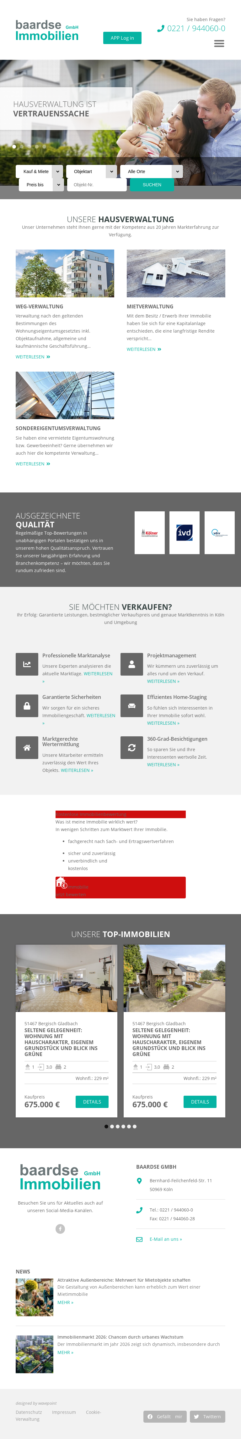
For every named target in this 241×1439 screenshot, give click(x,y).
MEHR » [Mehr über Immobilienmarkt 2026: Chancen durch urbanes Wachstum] (65, 1352)
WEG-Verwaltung (39, 306)
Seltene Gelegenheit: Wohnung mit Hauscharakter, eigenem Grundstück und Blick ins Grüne (61, 1042)
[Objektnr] (97, 184)
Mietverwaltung (150, 306)
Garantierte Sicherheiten (71, 697)
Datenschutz (29, 1412)
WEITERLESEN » (77, 770)
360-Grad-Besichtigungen (177, 738)
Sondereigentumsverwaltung (58, 428)
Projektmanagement (171, 655)
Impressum (64, 1412)
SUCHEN (152, 184)
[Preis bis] (41, 184)
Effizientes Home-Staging (177, 697)
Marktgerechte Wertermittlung (60, 741)
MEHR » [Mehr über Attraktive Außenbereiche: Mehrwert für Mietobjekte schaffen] (65, 1302)
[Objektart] (91, 171)
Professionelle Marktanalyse (76, 655)
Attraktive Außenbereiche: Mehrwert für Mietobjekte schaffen (123, 1280)
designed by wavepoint (36, 1403)
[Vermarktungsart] (39, 171)
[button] (165, 1417)
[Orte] (151, 171)
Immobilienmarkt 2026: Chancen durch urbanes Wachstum (120, 1337)
